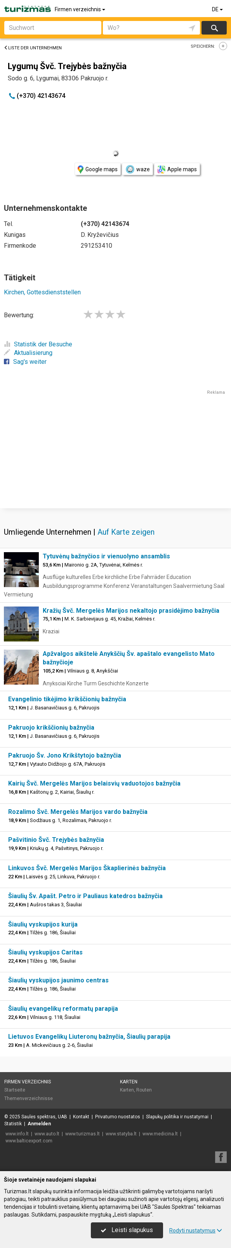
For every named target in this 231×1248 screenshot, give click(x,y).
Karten (128, 1082)
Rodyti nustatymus (195, 1230)
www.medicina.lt (160, 1134)
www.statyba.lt (121, 1134)
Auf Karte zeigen (126, 532)
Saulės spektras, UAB (44, 1116)
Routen (144, 1090)
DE (218, 9)
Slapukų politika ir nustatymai (177, 1116)
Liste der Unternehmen (33, 47)
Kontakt (81, 1116)
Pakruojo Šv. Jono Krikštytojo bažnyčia (64, 755)
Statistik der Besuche (38, 344)
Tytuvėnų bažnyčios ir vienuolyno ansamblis (106, 556)
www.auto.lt (47, 1134)
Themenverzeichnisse (28, 1098)
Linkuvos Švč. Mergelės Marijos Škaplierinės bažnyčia (87, 868)
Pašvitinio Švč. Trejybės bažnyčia (56, 839)
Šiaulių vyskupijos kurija (43, 924)
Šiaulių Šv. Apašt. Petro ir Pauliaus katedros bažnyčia (85, 896)
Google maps (98, 169)
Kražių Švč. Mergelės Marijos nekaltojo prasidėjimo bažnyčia (131, 610)
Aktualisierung (28, 352)
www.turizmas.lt (82, 1134)
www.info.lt (17, 1134)
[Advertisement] (115, 450)
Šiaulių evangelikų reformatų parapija (63, 1008)
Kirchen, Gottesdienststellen (42, 292)
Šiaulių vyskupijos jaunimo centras (58, 980)
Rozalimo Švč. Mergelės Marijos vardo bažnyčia (78, 811)
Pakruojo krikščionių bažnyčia (51, 727)
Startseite (14, 1090)
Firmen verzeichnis (80, 9)
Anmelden (39, 1123)
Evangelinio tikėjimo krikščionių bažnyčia (67, 699)
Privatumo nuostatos (117, 1116)
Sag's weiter (25, 361)
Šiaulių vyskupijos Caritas (45, 952)
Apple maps (177, 169)
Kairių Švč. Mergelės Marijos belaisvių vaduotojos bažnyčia (94, 783)
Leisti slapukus (127, 1230)
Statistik (13, 1123)
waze (137, 169)
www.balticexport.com (28, 1141)
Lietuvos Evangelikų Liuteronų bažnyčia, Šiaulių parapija (89, 1036)
